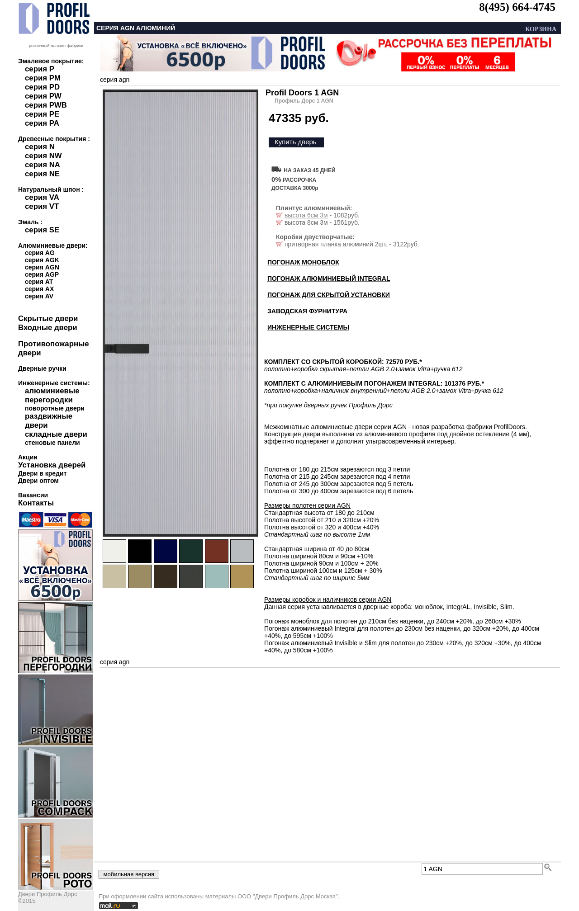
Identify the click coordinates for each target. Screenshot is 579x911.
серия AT (39, 281)
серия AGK (42, 260)
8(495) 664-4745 (517, 7)
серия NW (43, 155)
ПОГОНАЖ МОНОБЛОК (303, 262)
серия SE (42, 230)
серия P (39, 69)
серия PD (42, 87)
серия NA (42, 164)
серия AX (39, 289)
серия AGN (42, 267)
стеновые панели (52, 442)
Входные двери (47, 327)
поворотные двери (55, 408)
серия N (40, 146)
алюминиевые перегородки (52, 395)
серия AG (40, 252)
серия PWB (46, 105)
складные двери (56, 434)
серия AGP (42, 274)
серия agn (114, 79)
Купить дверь (296, 142)
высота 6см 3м (306, 215)
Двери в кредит (42, 473)
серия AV (39, 296)
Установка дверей (51, 465)
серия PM (43, 78)
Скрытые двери (48, 318)
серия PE (42, 114)
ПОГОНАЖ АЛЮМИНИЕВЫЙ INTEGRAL (328, 278)
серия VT (42, 206)
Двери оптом (38, 480)
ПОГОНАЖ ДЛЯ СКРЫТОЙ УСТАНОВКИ (328, 294)
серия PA (42, 123)
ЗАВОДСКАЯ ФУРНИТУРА (307, 311)
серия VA (42, 197)
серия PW (43, 96)
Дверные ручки (42, 368)
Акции (28, 457)
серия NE (42, 174)
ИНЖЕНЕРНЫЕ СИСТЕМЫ (308, 327)
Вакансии (33, 495)
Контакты (36, 503)
